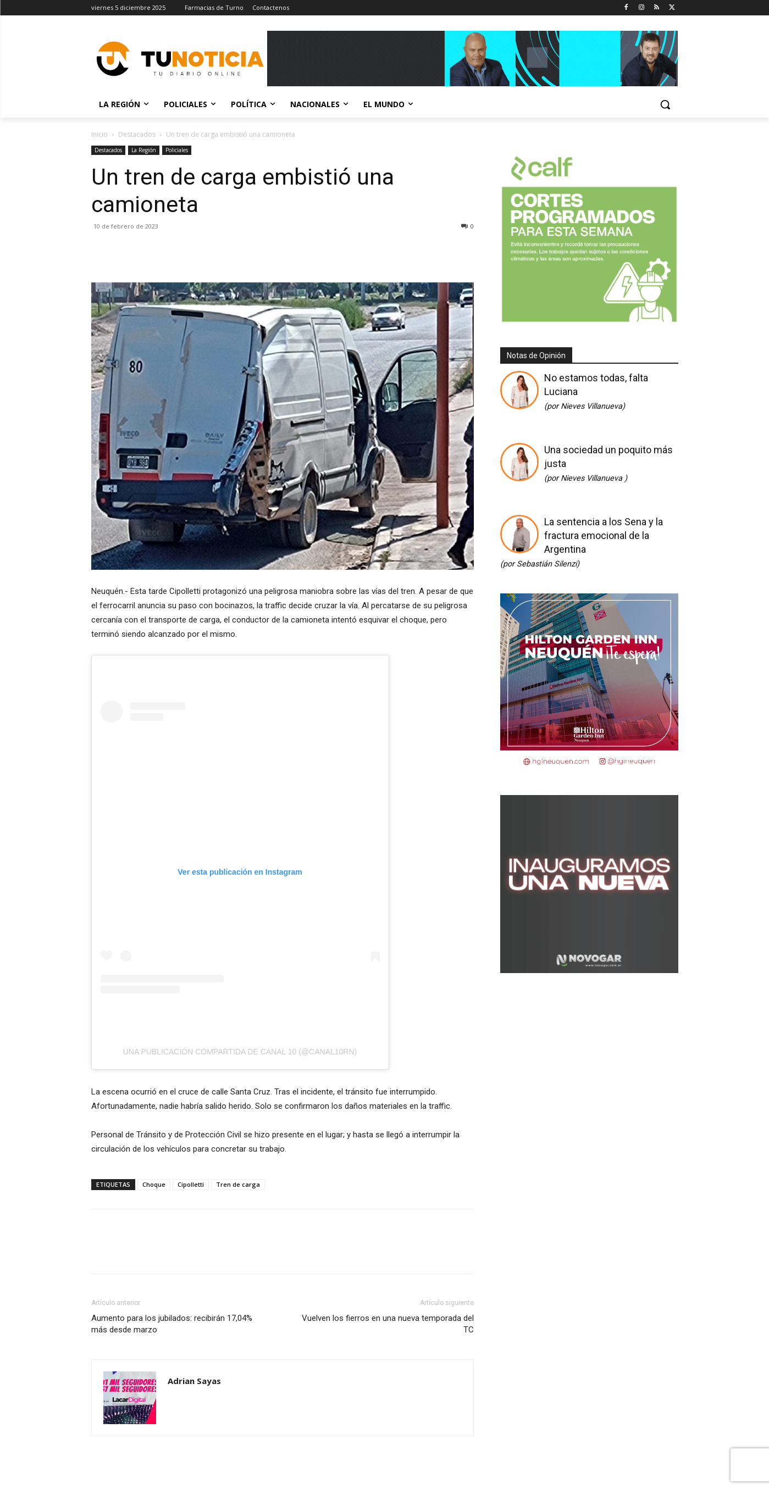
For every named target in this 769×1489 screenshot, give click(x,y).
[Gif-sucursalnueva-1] (589, 969)
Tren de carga (238, 1184)
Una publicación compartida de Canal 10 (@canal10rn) (240, 1051)
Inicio (99, 134)
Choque (153, 1184)
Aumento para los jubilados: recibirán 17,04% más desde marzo (171, 1324)
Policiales (176, 150)
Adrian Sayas (194, 1380)
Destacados (137, 134)
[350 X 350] (589, 320)
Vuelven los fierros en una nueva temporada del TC (388, 1324)
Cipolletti (191, 1184)
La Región (143, 150)
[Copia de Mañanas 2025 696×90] (472, 58)
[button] (665, 104)
